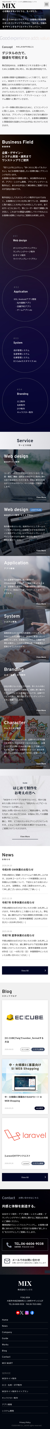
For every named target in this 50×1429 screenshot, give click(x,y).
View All (25, 970)
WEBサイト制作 (9, 1378)
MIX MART (7, 1363)
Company (7, 1332)
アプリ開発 (7, 1404)
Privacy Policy (25, 1422)
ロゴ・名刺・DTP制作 (12, 1385)
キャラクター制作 (10, 1398)
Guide (5, 1338)
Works (5, 1344)
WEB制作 (39, 1108)
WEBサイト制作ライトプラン (15, 1391)
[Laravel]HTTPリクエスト (17, 1155)
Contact (6, 1357)
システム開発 (38, 1049)
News (5, 1326)
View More (25, 837)
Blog (4, 1351)
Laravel (26, 1163)
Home (5, 1320)
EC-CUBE (25, 1049)
